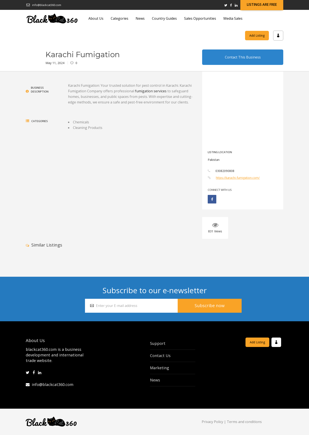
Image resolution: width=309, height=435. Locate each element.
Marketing (159, 367)
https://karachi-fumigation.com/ (238, 178)
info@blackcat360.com (49, 384)
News (155, 380)
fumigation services (151, 91)
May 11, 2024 (54, 63)
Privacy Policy (212, 421)
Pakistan (214, 160)
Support (157, 343)
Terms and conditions (244, 421)
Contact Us (160, 355)
